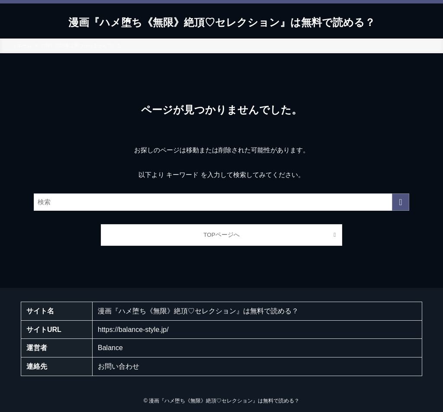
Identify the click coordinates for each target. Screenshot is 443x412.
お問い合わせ (118, 366)
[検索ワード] (221, 202)
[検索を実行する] (400, 202)
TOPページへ (221, 235)
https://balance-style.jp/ (133, 329)
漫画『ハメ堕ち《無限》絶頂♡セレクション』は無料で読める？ (221, 22)
